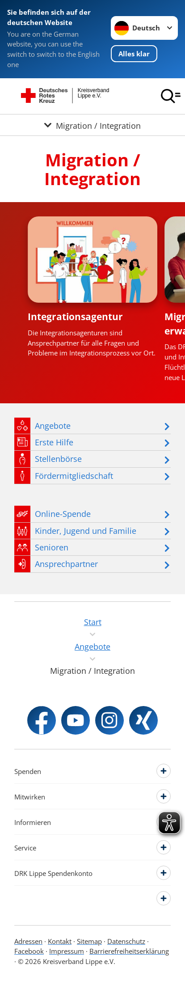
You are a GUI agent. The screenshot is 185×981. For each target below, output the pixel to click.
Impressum (66, 951)
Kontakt (59, 941)
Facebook (29, 951)
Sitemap (89, 941)
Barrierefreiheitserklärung (129, 951)
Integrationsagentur (75, 316)
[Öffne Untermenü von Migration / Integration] (92, 124)
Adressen (28, 941)
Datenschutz (126, 941)
